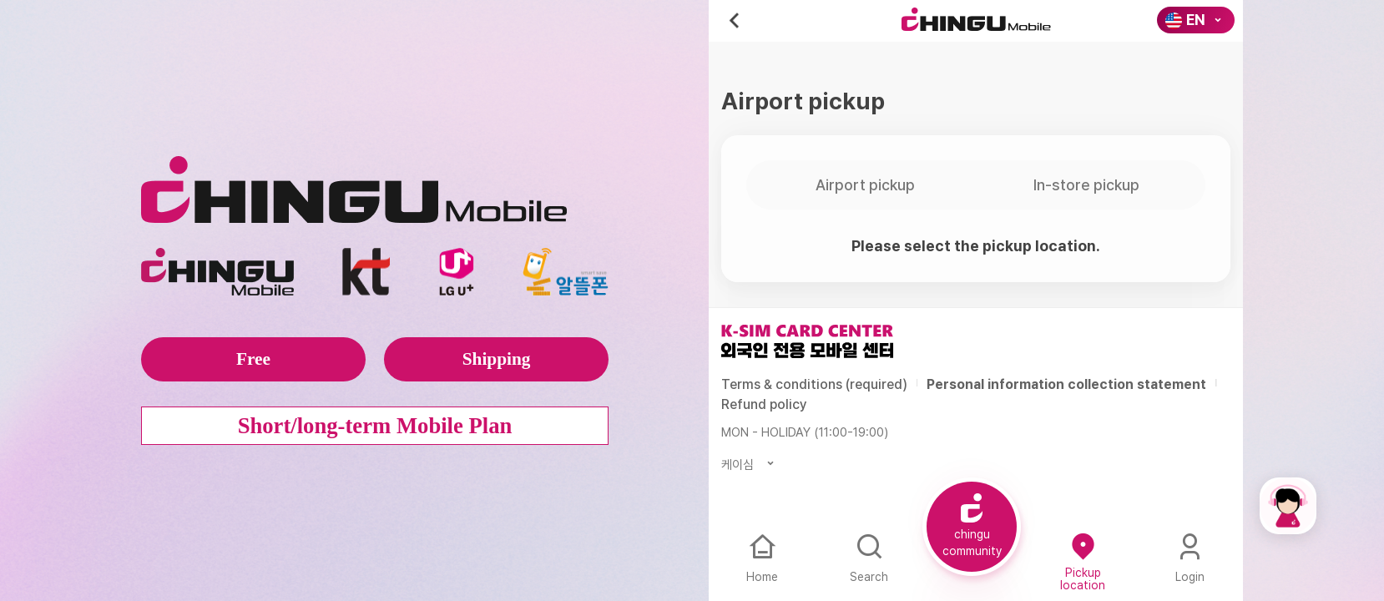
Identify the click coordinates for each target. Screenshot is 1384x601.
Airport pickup (865, 185)
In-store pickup (1086, 185)
